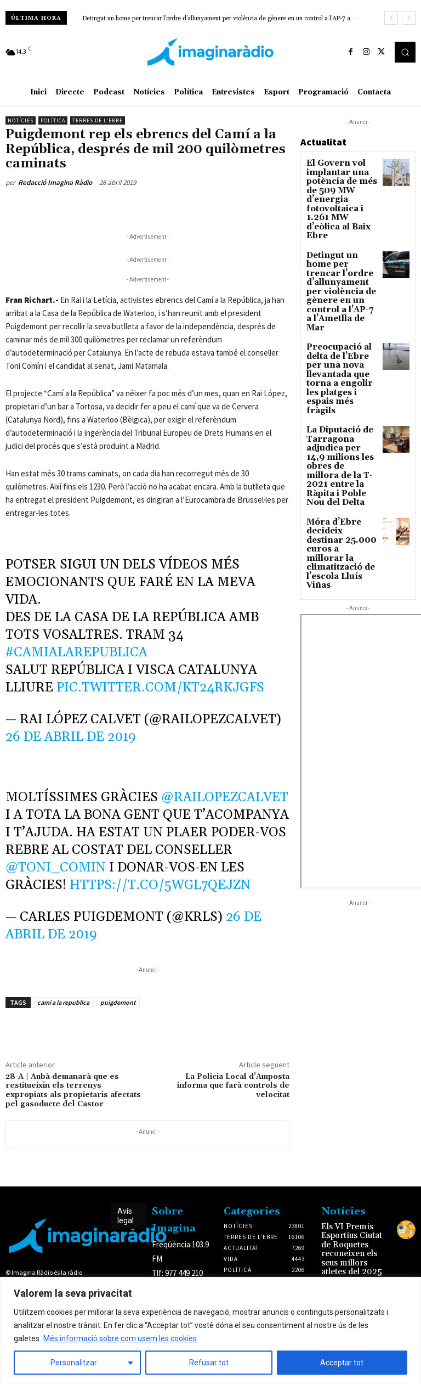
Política (52, 120)
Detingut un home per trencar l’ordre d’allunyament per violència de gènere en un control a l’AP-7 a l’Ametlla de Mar (341, 248)
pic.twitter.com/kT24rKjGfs (160, 687)
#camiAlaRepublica (76, 652)
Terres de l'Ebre (97, 120)
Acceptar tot (341, 1362)
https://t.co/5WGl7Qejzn (160, 885)
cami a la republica (63, 1002)
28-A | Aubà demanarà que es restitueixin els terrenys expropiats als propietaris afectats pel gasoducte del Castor (73, 1090)
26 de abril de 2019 (70, 737)
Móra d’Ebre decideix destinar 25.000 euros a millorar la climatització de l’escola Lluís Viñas (340, 423)
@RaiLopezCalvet (224, 797)
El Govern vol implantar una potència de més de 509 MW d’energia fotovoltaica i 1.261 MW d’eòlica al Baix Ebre (341, 185)
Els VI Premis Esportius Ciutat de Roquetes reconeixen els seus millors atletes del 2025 (354, 1241)
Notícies (20, 120)
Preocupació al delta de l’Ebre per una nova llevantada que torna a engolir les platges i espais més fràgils (341, 306)
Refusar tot (209, 1362)
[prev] (391, 18)
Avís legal (125, 1216)
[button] (405, 52)
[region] (210, 1330)
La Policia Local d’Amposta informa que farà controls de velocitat (233, 1086)
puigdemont (117, 1002)
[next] (409, 18)
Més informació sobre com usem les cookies (120, 1338)
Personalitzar (73, 1362)
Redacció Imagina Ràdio (55, 182)
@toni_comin (55, 867)
